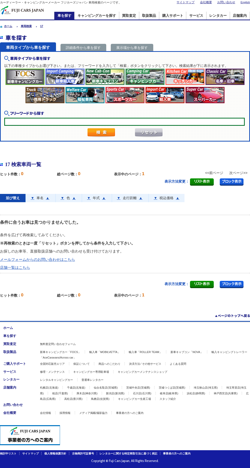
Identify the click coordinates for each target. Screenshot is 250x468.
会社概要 (206, 2)
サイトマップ (185, 2)
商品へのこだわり (109, 363)
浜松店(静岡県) (196, 393)
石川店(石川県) (142, 393)
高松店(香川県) (73, 398)
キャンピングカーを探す (97, 16)
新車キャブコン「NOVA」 (186, 352)
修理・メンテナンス (52, 371)
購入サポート (172, 16)
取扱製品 (149, 16)
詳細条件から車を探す (83, 48)
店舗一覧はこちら (15, 267)
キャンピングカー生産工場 (134, 398)
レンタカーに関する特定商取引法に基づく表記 (128, 453)
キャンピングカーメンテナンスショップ (142, 371)
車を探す (65, 16)
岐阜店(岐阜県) (169, 393)
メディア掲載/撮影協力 (93, 412)
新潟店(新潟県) (115, 393)
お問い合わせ (226, 2)
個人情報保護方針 (55, 453)
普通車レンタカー (93, 379)
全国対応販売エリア (52, 363)
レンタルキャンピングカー (56, 379)
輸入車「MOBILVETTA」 (104, 352)
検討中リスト (8, 453)
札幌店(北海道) (49, 387)
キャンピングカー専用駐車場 (91, 371)
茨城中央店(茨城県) (138, 387)
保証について (81, 363)
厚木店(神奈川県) (87, 393)
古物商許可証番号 (83, 453)
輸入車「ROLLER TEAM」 (145, 352)
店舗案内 (240, 16)
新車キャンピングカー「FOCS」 (60, 352)
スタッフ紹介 (168, 398)
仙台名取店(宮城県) (106, 387)
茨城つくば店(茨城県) (172, 387)
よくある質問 (178, 363)
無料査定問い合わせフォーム (58, 343)
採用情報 (65, 412)
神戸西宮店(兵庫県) (226, 393)
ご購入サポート (14, 364)
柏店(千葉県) (60, 393)
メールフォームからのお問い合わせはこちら (37, 259)
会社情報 (45, 412)
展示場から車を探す (132, 48)
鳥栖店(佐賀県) (100, 398)
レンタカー (218, 16)
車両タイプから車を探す (28, 47)
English (245, 2)
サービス (196, 16)
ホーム (8, 328)
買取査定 (129, 16)
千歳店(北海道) (76, 387)
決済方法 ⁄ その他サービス (145, 363)
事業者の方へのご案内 (130, 412)
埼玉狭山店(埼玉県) (206, 387)
